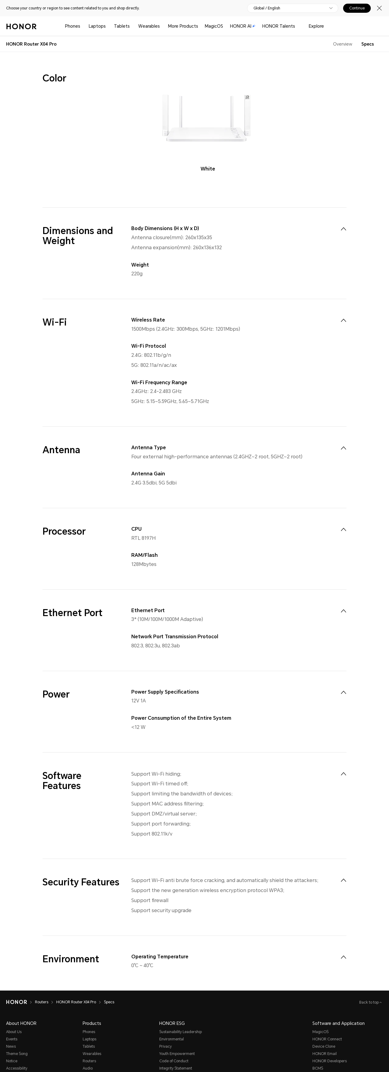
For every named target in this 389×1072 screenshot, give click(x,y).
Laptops (97, 26)
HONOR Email (324, 1054)
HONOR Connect (327, 1039)
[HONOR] (20, 1002)
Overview (342, 44)
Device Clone (323, 1046)
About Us (14, 1032)
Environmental (171, 1039)
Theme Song (17, 1054)
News (11, 1046)
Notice (11, 1061)
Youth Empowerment (177, 1054)
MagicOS (214, 26)
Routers (89, 1061)
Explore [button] (316, 26)
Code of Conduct (173, 1061)
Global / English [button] (266, 8)
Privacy (165, 1046)
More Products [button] (183, 26)
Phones (72, 26)
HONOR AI (243, 26)
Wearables (149, 26)
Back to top (369, 1002)
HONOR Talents (278, 26)
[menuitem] (343, 229)
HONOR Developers (329, 1061)
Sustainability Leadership (180, 1032)
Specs (367, 44)
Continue (357, 8)
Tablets (122, 26)
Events (11, 1039)
